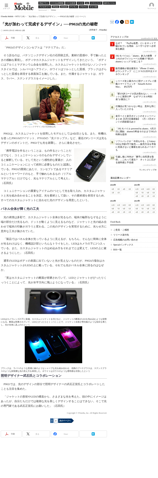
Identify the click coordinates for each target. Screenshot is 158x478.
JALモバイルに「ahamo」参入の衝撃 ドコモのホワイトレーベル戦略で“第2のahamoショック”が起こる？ (136, 59)
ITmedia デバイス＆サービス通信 (112, 21)
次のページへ (65, 421)
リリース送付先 (121, 235)
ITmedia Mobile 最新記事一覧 (127, 21)
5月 (118, 189)
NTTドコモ (20, 16)
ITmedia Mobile (7, 16)
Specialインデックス (123, 245)
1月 (118, 193)
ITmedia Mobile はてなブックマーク (132, 21)
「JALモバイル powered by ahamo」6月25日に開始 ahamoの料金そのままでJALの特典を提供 (136, 131)
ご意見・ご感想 (121, 230)
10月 (148, 189)
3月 (129, 189)
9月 (153, 189)
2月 (113, 193)
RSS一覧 (117, 250)
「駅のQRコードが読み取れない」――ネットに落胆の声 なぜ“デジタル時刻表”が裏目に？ (136, 96)
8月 (137, 193)
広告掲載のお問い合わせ (125, 240)
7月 (142, 193)
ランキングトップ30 (147, 170)
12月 (137, 189)
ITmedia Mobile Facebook (117, 21)
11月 (142, 189)
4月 (124, 189)
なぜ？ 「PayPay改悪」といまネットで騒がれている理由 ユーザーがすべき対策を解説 (136, 46)
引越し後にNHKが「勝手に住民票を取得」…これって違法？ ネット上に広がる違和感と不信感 (136, 160)
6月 (113, 189)
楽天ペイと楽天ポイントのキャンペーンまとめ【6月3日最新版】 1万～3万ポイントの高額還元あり (136, 119)
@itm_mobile (122, 21)
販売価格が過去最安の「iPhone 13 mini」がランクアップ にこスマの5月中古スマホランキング (136, 71)
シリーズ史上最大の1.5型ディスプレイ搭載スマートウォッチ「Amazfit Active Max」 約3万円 (136, 84)
